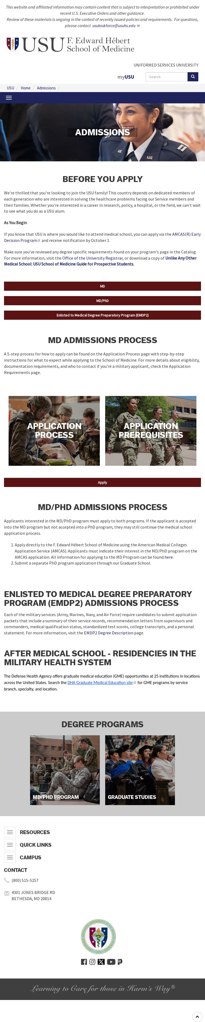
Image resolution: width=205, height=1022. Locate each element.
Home (26, 87)
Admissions (46, 87)
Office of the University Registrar (92, 258)
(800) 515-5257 (25, 880)
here (168, 557)
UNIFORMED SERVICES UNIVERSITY (166, 65)
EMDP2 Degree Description (108, 632)
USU (10, 87)
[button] (102, 286)
